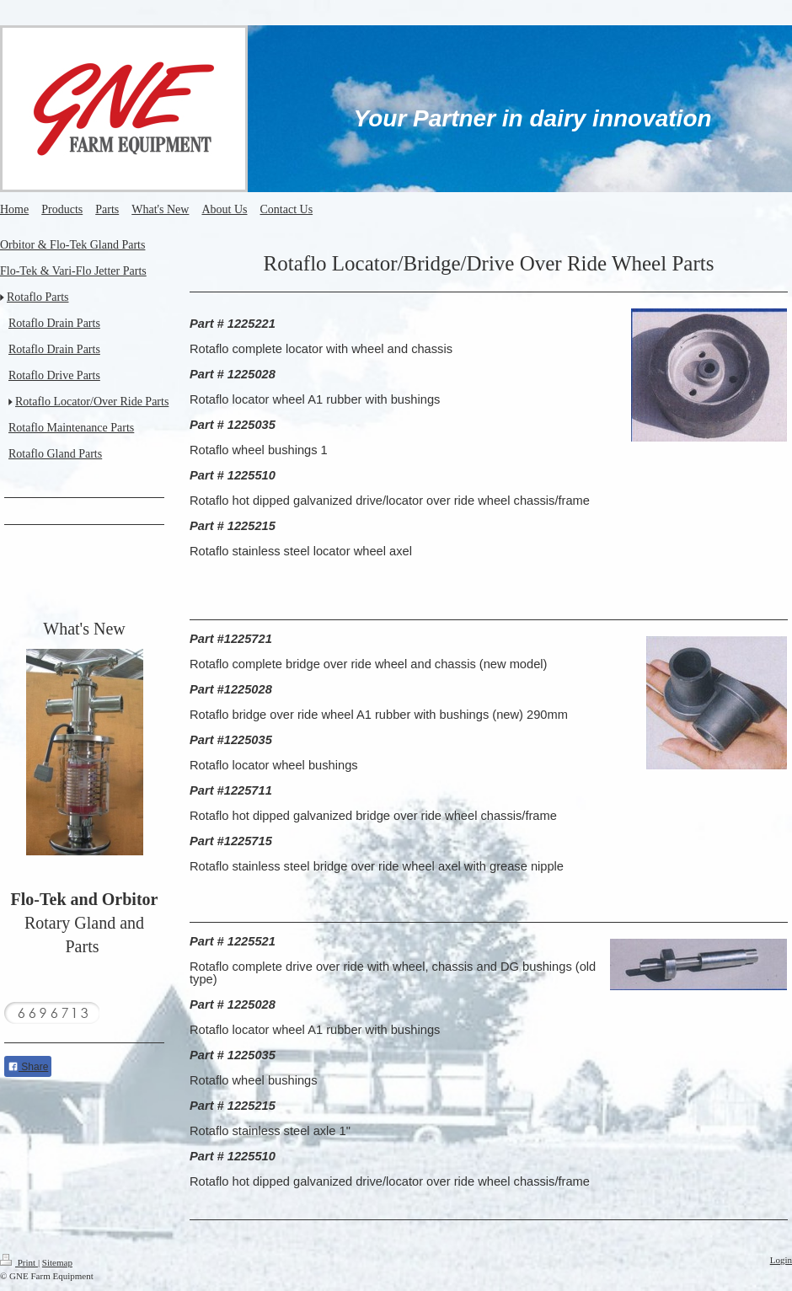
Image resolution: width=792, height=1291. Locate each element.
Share (28, 1067)
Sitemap (57, 1262)
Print (19, 1262)
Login (781, 1260)
